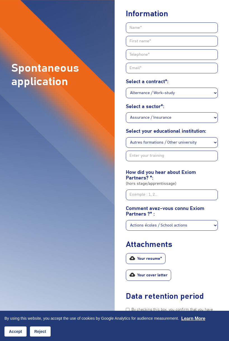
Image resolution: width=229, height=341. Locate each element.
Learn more (193, 318)
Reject (40, 331)
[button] (146, 258)
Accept (15, 331)
